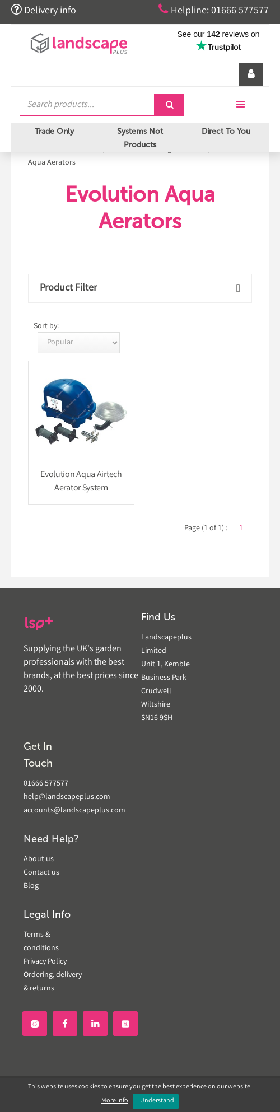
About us (39, 859)
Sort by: (46, 326)
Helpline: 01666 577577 (213, 10)
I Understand (155, 1101)
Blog (31, 886)
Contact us (41, 873)
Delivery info (43, 10)
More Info (114, 1101)
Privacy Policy (45, 962)
